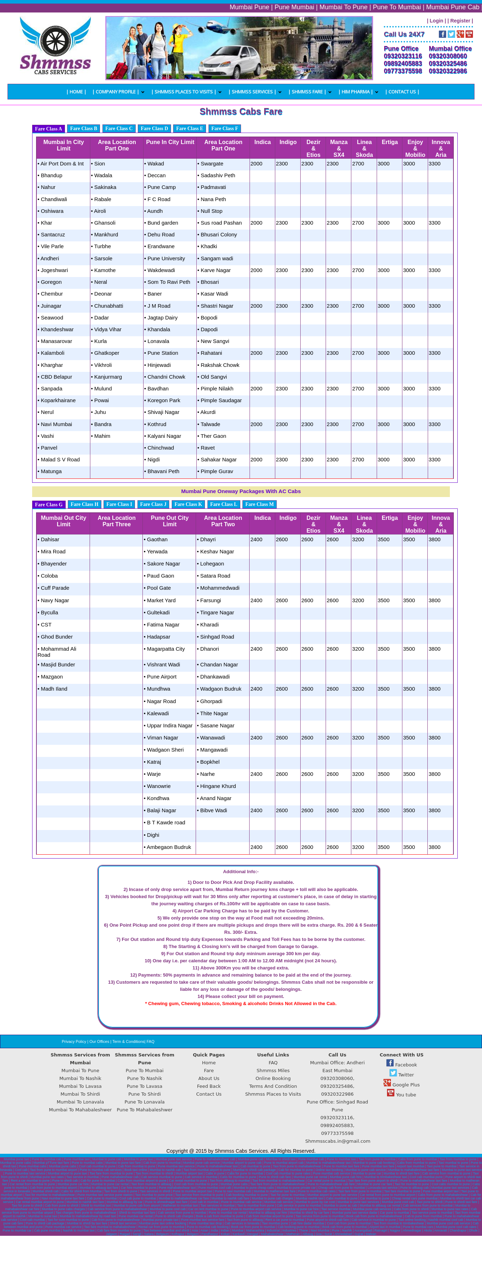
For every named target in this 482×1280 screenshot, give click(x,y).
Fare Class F (224, 128)
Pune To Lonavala (145, 1102)
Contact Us (209, 1094)
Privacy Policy (74, 1041)
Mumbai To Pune (80, 1070)
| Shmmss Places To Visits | (183, 91)
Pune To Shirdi (144, 1094)
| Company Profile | (115, 91)
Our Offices (99, 1041)
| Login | (436, 21)
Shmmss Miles (273, 1070)
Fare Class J (153, 504)
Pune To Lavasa (144, 1086)
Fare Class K (188, 504)
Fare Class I (119, 504)
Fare (209, 1070)
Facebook (401, 1064)
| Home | (76, 91)
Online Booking (273, 1078)
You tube (401, 1094)
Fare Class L (223, 504)
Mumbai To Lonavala (80, 1102)
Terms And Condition (273, 1086)
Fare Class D (154, 128)
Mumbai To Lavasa (80, 1086)
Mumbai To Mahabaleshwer (80, 1109)
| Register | (460, 21)
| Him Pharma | (355, 91)
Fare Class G (49, 504)
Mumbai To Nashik (80, 1078)
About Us (209, 1078)
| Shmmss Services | (252, 91)
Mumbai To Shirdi (80, 1094)
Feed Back (209, 1086)
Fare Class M (259, 504)
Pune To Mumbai (145, 1070)
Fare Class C (119, 128)
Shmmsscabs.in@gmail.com (338, 1141)
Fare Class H (85, 504)
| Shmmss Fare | (307, 91)
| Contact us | (402, 91)
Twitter (402, 1074)
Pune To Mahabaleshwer (144, 1109)
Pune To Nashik (144, 1078)
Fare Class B (83, 128)
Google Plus (401, 1084)
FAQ (150, 1041)
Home (209, 1062)
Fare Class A (48, 129)
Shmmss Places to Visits (273, 1094)
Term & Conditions (128, 1041)
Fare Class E (189, 128)
